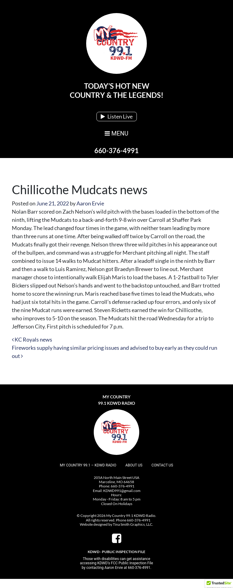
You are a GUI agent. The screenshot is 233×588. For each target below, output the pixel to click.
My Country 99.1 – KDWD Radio (88, 465)
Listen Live (117, 116)
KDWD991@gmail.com (121, 490)
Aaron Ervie (90, 203)
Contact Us (162, 465)
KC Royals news (32, 339)
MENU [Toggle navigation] (116, 133)
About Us (133, 465)
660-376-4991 (116, 150)
